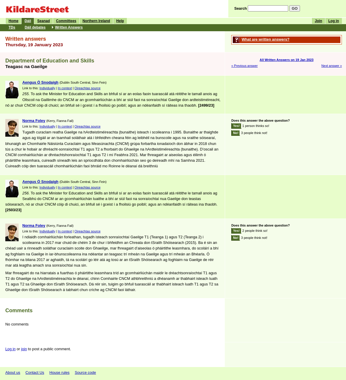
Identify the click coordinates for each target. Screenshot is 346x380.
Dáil (27, 21)
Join (318, 21)
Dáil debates (35, 27)
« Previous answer (244, 65)
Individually (47, 88)
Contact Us (34, 372)
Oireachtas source (88, 88)
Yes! (236, 126)
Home (13, 21)
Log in (333, 21)
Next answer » (331, 65)
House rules (59, 372)
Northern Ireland (96, 21)
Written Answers (69, 27)
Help (120, 21)
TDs (12, 27)
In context (65, 88)
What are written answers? (265, 39)
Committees (66, 21)
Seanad (43, 21)
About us (12, 372)
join (24, 349)
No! (235, 133)
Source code (85, 372)
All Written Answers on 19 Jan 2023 (287, 60)
